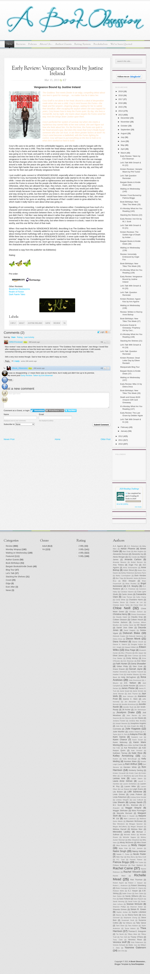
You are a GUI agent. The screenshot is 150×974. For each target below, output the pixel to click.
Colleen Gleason (120, 620)
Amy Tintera (118, 565)
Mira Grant (141, 843)
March (123, 153)
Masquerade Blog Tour (130, 367)
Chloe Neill (121, 608)
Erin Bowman (128, 661)
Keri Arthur (131, 764)
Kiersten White (130, 767)
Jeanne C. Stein (130, 699)
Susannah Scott (127, 920)
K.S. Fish (123, 734)
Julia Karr (119, 726)
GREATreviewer (16, 342)
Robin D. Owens (137, 888)
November (125, 122)
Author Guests (63, 44)
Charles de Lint (136, 602)
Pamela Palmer (136, 859)
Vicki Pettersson (137, 942)
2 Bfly (81, 546)
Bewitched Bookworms (19, 289)
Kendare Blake (130, 761)
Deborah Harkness (136, 636)
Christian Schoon (136, 612)
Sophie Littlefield (139, 912)
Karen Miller (127, 745)
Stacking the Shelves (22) (131, 215)
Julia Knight (131, 726)
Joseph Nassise (121, 723)
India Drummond (135, 680)
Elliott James (118, 656)
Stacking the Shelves (15, 576)
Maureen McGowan (134, 821)
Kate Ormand (136, 750)
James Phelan (128, 688)
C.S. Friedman (129, 589)
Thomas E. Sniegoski (137, 931)
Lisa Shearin (119, 802)
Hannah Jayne (135, 669)
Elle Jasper (139, 653)
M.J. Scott (117, 805)
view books (138, 507)
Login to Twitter (71, 410)
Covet (8, 580)
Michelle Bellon (130, 834)
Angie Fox (133, 565)
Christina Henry (120, 614)
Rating (20, 337)
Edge (8, 583)
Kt (126, 493)
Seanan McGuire (135, 904)
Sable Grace (127, 893)
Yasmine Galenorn (135, 947)
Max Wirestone (119, 824)
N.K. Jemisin (137, 848)
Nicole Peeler (139, 854)
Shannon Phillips (119, 907)
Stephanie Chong (130, 917)
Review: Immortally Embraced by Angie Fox (129, 257)
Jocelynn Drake (125, 712)
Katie (48, 323)
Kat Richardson (131, 748)
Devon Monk (133, 638)
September (125, 129)
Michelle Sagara (129, 837)
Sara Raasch (138, 899)
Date (13, 337)
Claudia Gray (137, 617)
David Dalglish (129, 630)
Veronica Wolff (120, 942)
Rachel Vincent (132, 871)
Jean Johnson (128, 696)
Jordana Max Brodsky (137, 721)
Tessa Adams (130, 928)
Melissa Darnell (119, 829)
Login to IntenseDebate (38, 410)
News (8, 590)
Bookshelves (101, 44)
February (124, 427)
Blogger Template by (129, 964)
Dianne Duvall (137, 642)
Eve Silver (141, 661)
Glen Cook (137, 666)
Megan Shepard (137, 826)
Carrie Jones (127, 594)
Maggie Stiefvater (120, 811)
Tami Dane (120, 925)
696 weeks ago (39, 368)
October (124, 126)
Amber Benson (137, 562)
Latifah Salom (136, 778)
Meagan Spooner (136, 824)
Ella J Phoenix (126, 653)
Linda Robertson (120, 797)
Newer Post (9, 439)
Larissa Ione (119, 778)
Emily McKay (132, 658)
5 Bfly (81, 556)
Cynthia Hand (128, 625)
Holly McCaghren (128, 677)
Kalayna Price (136, 734)
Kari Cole (139, 745)
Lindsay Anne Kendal (138, 797)
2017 (120, 99)
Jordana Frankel (119, 721)
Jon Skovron (126, 718)
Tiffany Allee (132, 934)
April (123, 149)
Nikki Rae (119, 857)
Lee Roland (125, 789)
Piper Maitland (137, 865)
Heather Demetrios (120, 672)
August (124, 133)
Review (57, 323)
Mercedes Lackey (121, 832)
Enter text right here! (56, 400)
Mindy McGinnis (126, 843)
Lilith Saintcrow (134, 791)
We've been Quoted (121, 44)
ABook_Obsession (20, 368)
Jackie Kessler (129, 686)
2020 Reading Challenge (129, 488)
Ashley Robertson (127, 573)
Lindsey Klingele (122, 800)
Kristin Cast (133, 773)
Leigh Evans (137, 789)
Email (41, 414)
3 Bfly (13, 323)
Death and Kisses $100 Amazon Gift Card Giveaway (130, 400)
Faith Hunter (121, 663)
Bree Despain (129, 581)
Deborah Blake (131, 633)
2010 (120, 444)
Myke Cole (123, 848)
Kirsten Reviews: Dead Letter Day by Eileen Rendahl (130, 360)
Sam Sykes (117, 896)
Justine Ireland (35, 323)
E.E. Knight (117, 647)
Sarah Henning (118, 901)
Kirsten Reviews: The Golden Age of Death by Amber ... (130, 234)
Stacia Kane (133, 915)
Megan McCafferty (120, 826)
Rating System (82, 44)
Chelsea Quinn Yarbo (121, 605)
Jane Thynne (133, 694)
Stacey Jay (120, 915)
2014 (120, 111)
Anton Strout (128, 570)
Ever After (10, 587)
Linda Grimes (119, 794)
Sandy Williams (131, 896)
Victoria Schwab (119, 945)
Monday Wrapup (13, 549)
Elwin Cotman (133, 656)
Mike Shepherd (133, 840)
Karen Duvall (137, 740)
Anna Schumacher (130, 567)
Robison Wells (118, 891)
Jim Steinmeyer (140, 710)
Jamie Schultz (138, 691)
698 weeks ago (34, 342)
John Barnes (132, 715)
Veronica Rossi (135, 940)
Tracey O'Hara (137, 937)
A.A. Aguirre (118, 546)
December (125, 118)
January (124, 431)
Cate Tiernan (127, 597)
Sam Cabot (139, 893)
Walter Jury (132, 945)
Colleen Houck (137, 620)
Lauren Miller (130, 786)
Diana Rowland (120, 641)
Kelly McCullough (130, 759)
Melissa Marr (137, 829)
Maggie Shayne (133, 808)
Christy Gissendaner (138, 614)
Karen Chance (120, 739)
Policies (32, 44)
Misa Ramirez (121, 845)
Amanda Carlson (133, 559)
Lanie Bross (138, 776)
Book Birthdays (13, 563)
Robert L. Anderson (120, 885)
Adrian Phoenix (128, 548)
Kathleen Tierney (120, 753)
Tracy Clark (118, 940)
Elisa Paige (130, 650)
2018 (120, 95)
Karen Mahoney (120, 742)
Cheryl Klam (138, 605)
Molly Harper (138, 845)
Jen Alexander (130, 702)
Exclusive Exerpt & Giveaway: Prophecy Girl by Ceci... (130, 328)
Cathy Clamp (141, 597)
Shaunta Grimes (120, 909)
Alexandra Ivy (137, 554)
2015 (120, 107)
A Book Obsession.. (137, 962)
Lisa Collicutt (138, 800)
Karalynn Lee (136, 737)
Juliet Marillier (119, 732)
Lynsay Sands (136, 802)
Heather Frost (118, 674)
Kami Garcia (119, 737)
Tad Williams (127, 923)
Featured (10, 556)
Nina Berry (131, 857)
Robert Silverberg (138, 885)
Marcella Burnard (124, 813)
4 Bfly (81, 553)
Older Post (105, 439)
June (123, 141)
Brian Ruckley (131, 583)
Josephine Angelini (138, 723)
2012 (120, 436)
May (122, 145)
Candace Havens (127, 592)
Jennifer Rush (128, 707)
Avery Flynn (141, 573)
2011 (120, 440)
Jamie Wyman (118, 694)
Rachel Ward (119, 876)
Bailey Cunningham (123, 575)
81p (30, 368)
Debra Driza (117, 639)
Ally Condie (132, 557)
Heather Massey (133, 674)
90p (25, 342)
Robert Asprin (118, 883)
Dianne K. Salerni (120, 644)
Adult (21, 323)
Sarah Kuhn (132, 901)
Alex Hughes (138, 551)
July (122, 137)
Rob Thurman (136, 880)
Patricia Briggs (121, 862)
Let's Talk (10, 573)
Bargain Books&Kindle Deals (19, 566)
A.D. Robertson (133, 546)
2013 (120, 115)
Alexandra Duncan (120, 554)
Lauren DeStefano (130, 784)
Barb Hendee (140, 576)
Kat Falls (116, 748)
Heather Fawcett (137, 672)
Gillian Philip (122, 666)
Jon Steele (138, 718)
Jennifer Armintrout (129, 704)
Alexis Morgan (119, 557)
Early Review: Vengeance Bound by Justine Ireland (131, 279)
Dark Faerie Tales (17, 294)
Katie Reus (137, 753)
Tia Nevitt (120, 934)
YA (64, 323)
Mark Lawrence (130, 818)
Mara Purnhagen (139, 811)
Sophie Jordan (122, 912)
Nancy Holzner (139, 851)
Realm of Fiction (16, 292)
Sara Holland (124, 899)
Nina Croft (142, 857)
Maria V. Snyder (128, 816)
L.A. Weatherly (125, 776)
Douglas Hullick (137, 644)
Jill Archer (126, 710)
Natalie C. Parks (122, 854)
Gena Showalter (138, 663)
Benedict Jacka (132, 578)
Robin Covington (122, 888)
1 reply (16, 361)
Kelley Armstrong (123, 755)
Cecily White (120, 600)
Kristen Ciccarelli (119, 773)
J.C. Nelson (130, 683)
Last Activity (29, 337)
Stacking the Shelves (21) (131, 341)
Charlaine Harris (136, 600)
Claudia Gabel (121, 617)
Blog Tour (10, 570)
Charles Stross (119, 602)
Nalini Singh (119, 851)
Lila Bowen (118, 792)
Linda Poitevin (136, 794)
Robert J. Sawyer (135, 883)
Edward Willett (130, 647)
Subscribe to (19, 424)
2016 (120, 103)
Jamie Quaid (124, 691)
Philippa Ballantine (120, 865)
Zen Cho (121, 951)
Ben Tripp (119, 578)
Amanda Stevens (119, 562)
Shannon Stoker (136, 907)
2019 (120, 91)
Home (9, 44)
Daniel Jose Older (125, 628)
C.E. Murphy (132, 586)
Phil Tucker (139, 862)
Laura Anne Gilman (122, 781)
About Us (46, 44)
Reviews (20, 44)
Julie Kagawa (132, 728)
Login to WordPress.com (54, 410)
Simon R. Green (138, 909)
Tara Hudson (133, 925)
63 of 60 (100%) (122, 504)
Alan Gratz (127, 551)
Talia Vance (141, 923)
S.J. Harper (133, 891)
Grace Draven (119, 669)
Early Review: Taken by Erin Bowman (37, 375)
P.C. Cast (121, 859)
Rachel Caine (123, 868)
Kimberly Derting (136, 770)
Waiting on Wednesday (16, 553)
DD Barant (141, 625)
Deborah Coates (119, 636)
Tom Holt (123, 937)
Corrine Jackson (120, 622)
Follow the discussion (107, 332)
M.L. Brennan (132, 805)
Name (6, 414)
